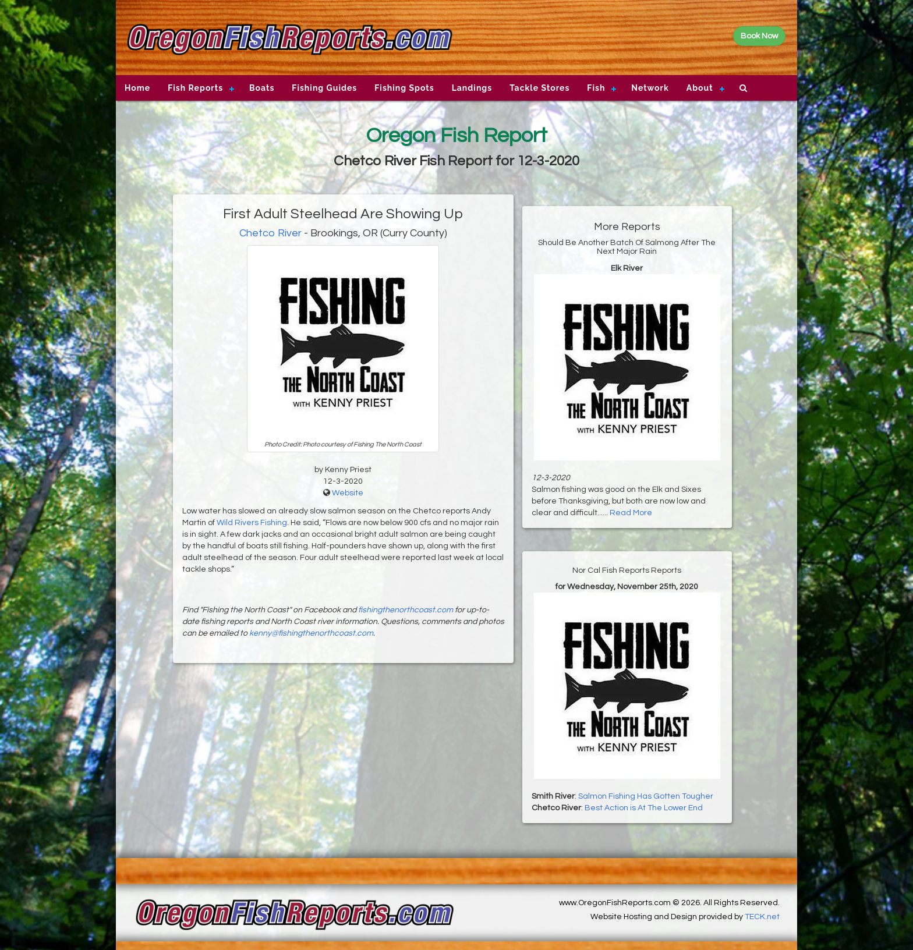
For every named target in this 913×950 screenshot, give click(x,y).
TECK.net (762, 917)
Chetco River (270, 233)
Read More (631, 513)
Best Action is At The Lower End (644, 808)
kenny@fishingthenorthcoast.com (311, 633)
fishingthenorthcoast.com (405, 610)
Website (347, 493)
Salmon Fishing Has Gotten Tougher (645, 796)
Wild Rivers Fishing (252, 523)
